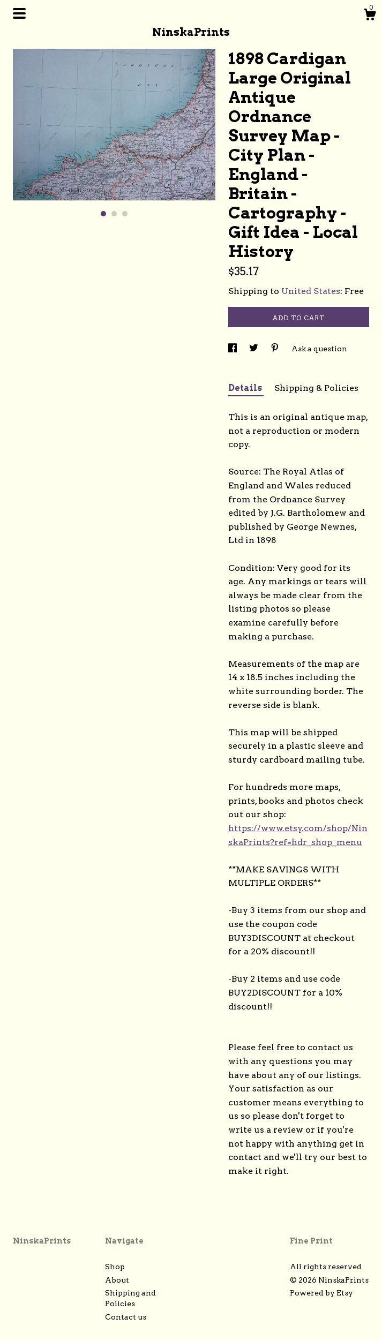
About (117, 1280)
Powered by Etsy (321, 1293)
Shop (115, 1266)
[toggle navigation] (19, 13)
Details (246, 388)
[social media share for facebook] (233, 348)
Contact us (125, 1317)
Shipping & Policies (316, 388)
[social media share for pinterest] (276, 348)
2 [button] (114, 213)
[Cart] (370, 16)
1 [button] (103, 213)
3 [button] (125, 213)
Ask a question (319, 348)
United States (310, 291)
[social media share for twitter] (254, 348)
